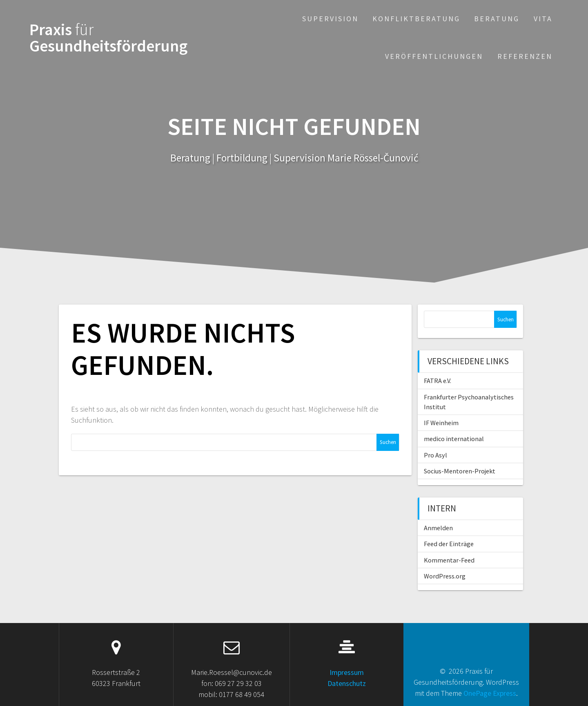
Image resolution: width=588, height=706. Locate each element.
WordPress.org (445, 576)
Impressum (347, 672)
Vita (543, 18)
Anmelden (438, 528)
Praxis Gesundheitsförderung (108, 37)
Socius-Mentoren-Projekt (459, 471)
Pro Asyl (435, 455)
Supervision (330, 18)
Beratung (496, 18)
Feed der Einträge (449, 544)
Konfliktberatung (416, 18)
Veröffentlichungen (434, 56)
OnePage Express (489, 693)
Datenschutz (346, 683)
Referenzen (524, 56)
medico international (454, 439)
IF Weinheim (441, 423)
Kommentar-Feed (449, 560)
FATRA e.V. (437, 381)
